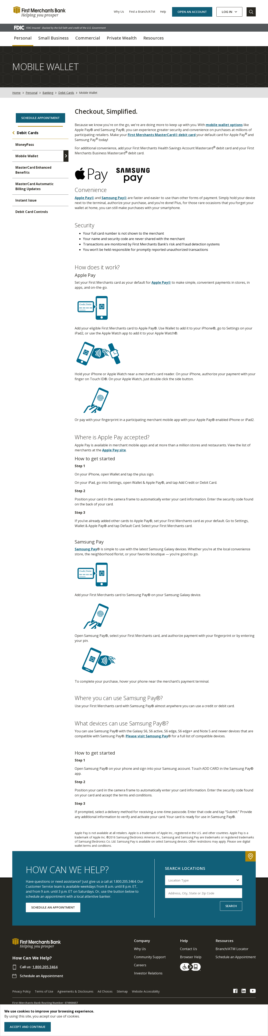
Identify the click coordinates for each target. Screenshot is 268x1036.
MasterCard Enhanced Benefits (33, 170)
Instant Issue (26, 200)
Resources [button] (153, 38)
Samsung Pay (86, 549)
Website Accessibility (146, 991)
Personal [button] (23, 38)
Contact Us (188, 949)
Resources (224, 940)
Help (163, 12)
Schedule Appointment (40, 118)
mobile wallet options (224, 125)
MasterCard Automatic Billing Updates (34, 186)
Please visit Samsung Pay (147, 736)
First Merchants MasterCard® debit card (162, 134)
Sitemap (122, 991)
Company (142, 940)
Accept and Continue (27, 1027)
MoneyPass (24, 144)
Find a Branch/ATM (142, 12)
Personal (31, 93)
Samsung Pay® (114, 198)
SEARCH (231, 906)
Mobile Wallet (26, 156)
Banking (47, 93)
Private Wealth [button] (122, 38)
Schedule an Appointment (41, 975)
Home (16, 93)
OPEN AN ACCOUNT (192, 12)
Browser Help (190, 957)
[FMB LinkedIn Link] (244, 991)
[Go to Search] (251, 11)
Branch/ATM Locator (232, 949)
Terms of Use (44, 991)
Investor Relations (148, 973)
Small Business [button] (53, 38)
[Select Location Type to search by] (203, 880)
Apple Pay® (84, 198)
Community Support (150, 957)
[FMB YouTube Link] (253, 991)
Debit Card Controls (31, 211)
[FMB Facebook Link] (235, 991)
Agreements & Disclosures (75, 991)
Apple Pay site (114, 450)
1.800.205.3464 (45, 966)
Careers (140, 965)
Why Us (119, 12)
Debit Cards (66, 93)
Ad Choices (105, 991)
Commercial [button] (87, 38)
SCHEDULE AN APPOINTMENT (53, 907)
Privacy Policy (21, 991)
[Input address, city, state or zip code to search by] (203, 893)
